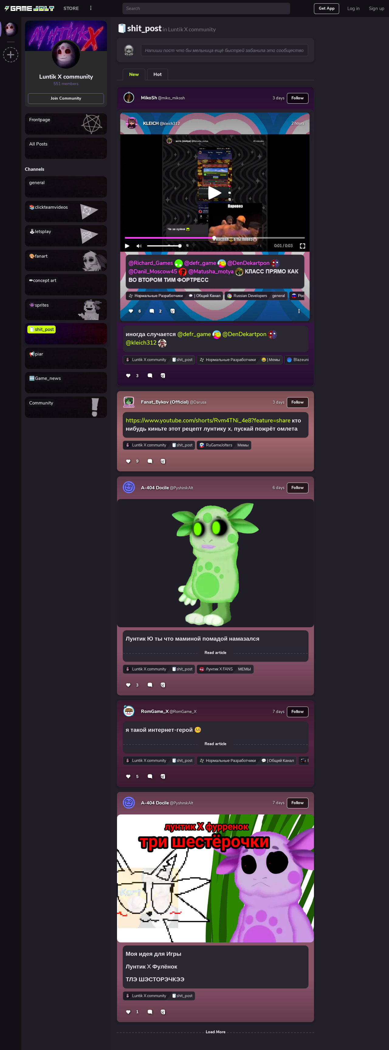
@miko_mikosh (171, 98)
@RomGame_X (182, 711)
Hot (157, 74)
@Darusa (197, 402)
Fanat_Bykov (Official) (165, 402)
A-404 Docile (155, 488)
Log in (353, 8)
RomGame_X (155, 711)
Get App (327, 8)
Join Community (66, 98)
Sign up (376, 8)
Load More (215, 1032)
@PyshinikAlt (181, 488)
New (134, 74)
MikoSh (149, 98)
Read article (215, 653)
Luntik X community (66, 77)
